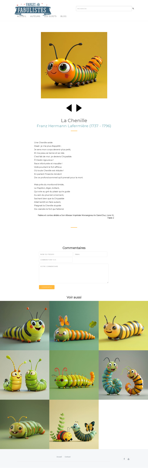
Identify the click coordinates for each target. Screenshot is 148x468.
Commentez (47, 287)
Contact (68, 457)
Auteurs (35, 16)
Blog (63, 16)
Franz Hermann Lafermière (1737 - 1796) (74, 126)
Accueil (21, 16)
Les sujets (50, 16)
